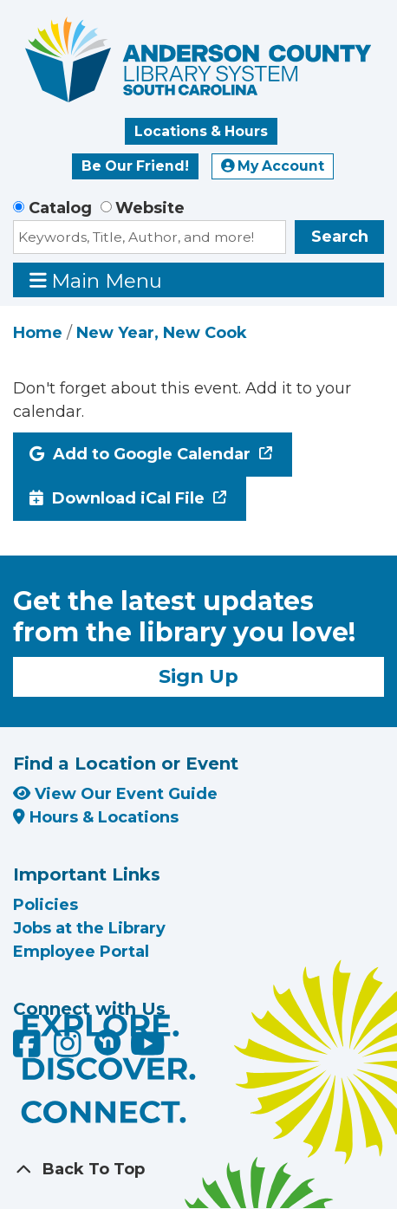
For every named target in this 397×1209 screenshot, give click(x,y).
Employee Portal (81, 951)
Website (150, 208)
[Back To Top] (198, 1169)
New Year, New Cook (161, 332)
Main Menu (96, 280)
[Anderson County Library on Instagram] (70, 1049)
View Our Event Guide (115, 793)
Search (339, 236)
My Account (273, 166)
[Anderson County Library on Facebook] (29, 1049)
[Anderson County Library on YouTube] (148, 1049)
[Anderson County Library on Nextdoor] (107, 1042)
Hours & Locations (96, 817)
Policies (45, 904)
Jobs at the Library (89, 928)
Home (37, 332)
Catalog (60, 208)
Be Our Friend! (135, 166)
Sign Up (198, 676)
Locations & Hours (201, 131)
